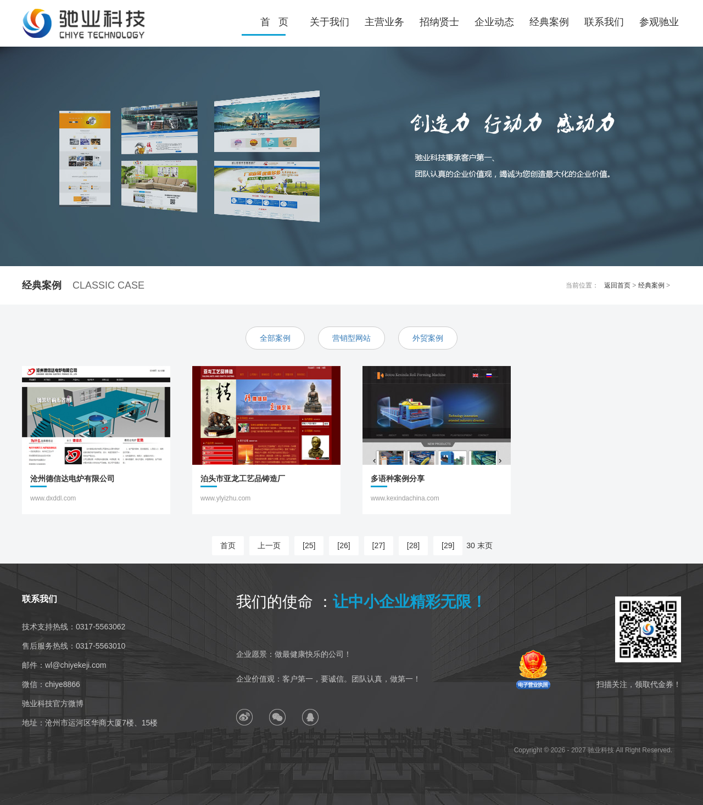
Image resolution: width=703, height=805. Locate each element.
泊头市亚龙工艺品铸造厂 (242, 477)
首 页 (274, 21)
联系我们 (604, 21)
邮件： (64, 665)
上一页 (269, 545)
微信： (51, 684)
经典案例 (549, 21)
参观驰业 (659, 21)
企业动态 (494, 21)
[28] (413, 545)
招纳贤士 (439, 21)
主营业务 (384, 21)
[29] (448, 545)
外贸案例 (427, 338)
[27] (378, 545)
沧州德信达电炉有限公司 (72, 477)
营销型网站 (351, 338)
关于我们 (329, 21)
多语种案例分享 (398, 477)
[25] (309, 545)
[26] (343, 545)
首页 (228, 545)
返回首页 (617, 285)
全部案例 (275, 338)
